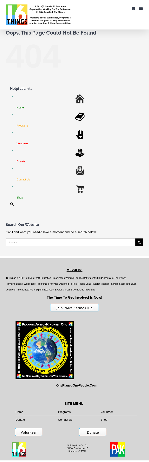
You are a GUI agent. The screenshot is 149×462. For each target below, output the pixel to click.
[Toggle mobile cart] (133, 8)
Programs (64, 411)
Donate (93, 432)
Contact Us (65, 419)
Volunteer (107, 411)
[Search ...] (70, 242)
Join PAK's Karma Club (74, 308)
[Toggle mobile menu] (141, 8)
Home (19, 411)
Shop (104, 419)
